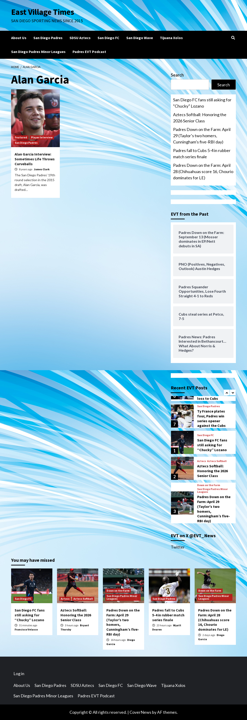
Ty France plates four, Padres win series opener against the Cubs (211, 418)
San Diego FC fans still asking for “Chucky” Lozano (202, 103)
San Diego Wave (139, 37)
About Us (18, 37)
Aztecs (201, 461)
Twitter (178, 546)
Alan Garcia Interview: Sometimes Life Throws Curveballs (35, 159)
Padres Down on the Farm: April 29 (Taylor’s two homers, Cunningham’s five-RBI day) (202, 135)
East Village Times (42, 12)
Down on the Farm (208, 485)
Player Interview (42, 137)
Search (177, 75)
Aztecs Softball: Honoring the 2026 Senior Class (199, 117)
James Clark (42, 169)
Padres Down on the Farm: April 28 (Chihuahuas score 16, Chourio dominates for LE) (203, 171)
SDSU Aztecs (80, 37)
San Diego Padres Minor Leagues (38, 51)
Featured (21, 137)
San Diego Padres (48, 37)
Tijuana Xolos (171, 37)
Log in (18, 673)
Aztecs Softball (217, 461)
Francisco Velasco (26, 629)
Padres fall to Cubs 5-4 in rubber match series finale (202, 153)
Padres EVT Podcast (89, 51)
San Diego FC (108, 37)
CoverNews (140, 712)
